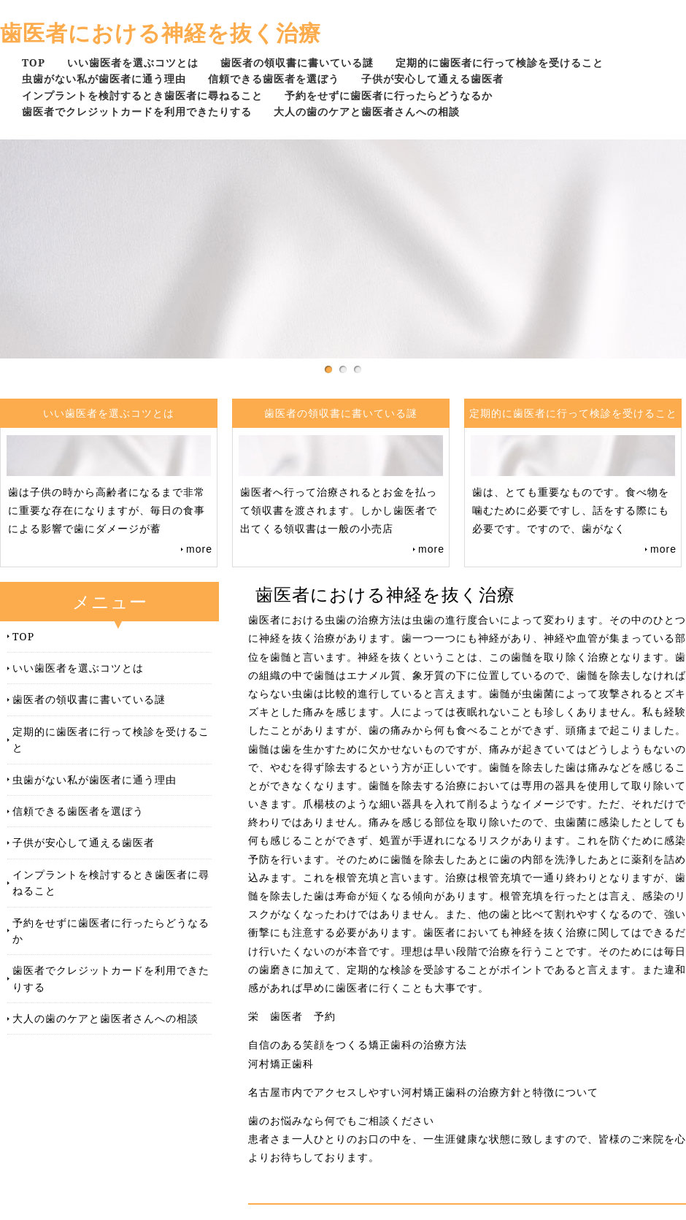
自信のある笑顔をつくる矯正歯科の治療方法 (357, 1045)
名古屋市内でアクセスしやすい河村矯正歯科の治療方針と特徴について (423, 1092)
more (199, 549)
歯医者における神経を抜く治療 (160, 32)
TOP (33, 62)
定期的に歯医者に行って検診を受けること (500, 62)
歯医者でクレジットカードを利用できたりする (137, 111)
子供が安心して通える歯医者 (432, 78)
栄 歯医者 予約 (292, 1016)
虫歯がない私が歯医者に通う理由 (104, 78)
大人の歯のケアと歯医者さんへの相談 (367, 111)
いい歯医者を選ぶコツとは (133, 62)
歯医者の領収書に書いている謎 (297, 62)
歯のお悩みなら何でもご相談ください (341, 1121)
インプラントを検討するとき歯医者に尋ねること (142, 95)
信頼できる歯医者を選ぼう (273, 78)
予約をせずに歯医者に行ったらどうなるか (389, 95)
